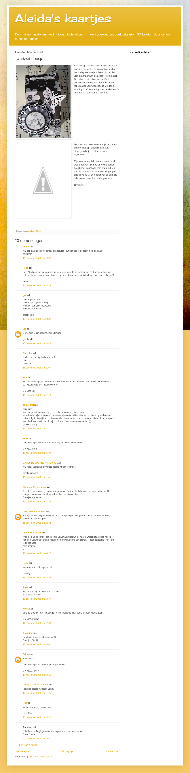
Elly (25, 377)
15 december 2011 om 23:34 (37, 523)
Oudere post (112, 751)
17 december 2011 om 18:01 (37, 644)
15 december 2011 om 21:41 (37, 477)
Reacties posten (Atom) (41, 756)
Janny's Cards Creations (35, 684)
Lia (24, 329)
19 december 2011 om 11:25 (37, 693)
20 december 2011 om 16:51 (37, 738)
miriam (26, 246)
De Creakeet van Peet (34, 511)
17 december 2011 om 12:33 (37, 623)
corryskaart (29, 405)
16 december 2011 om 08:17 (37, 553)
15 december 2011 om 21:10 (37, 395)
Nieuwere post (23, 751)
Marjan (27, 609)
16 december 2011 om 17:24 (37, 577)
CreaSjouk (28, 633)
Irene (25, 268)
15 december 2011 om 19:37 (37, 258)
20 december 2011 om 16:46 (37, 717)
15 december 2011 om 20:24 (37, 285)
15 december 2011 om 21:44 (37, 501)
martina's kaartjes (32, 532)
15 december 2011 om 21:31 (37, 428)
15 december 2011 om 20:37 (37, 319)
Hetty (25, 563)
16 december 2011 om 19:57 (37, 599)
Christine (27, 353)
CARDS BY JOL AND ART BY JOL (40, 463)
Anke (25, 587)
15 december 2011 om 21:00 (37, 367)
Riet (25, 703)
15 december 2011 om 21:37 (37, 453)
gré (24, 295)
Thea (25, 438)
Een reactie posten (28, 745)
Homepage (67, 751)
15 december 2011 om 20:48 (37, 343)
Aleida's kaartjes (63, 18)
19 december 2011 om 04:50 (37, 675)
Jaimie (26, 654)
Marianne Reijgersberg (34, 487)
